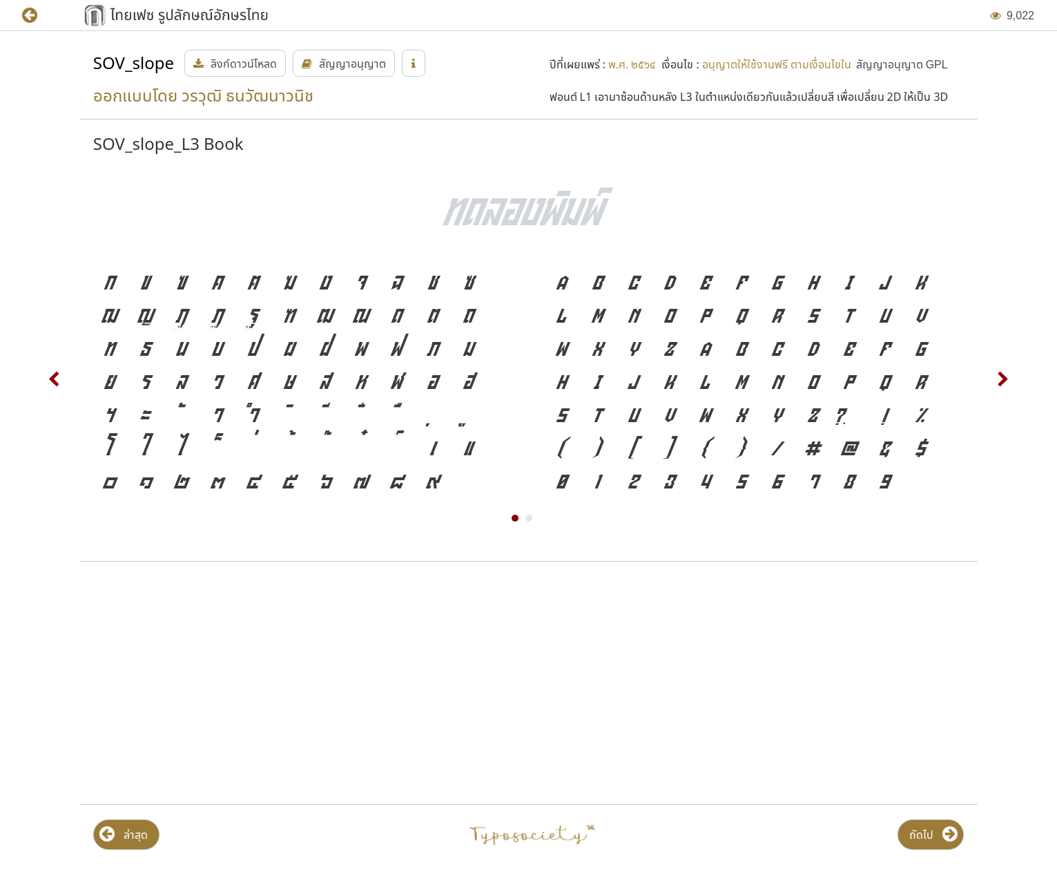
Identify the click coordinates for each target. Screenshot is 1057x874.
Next (1002, 379)
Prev (54, 379)
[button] (39, 15)
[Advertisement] (225, 683)
